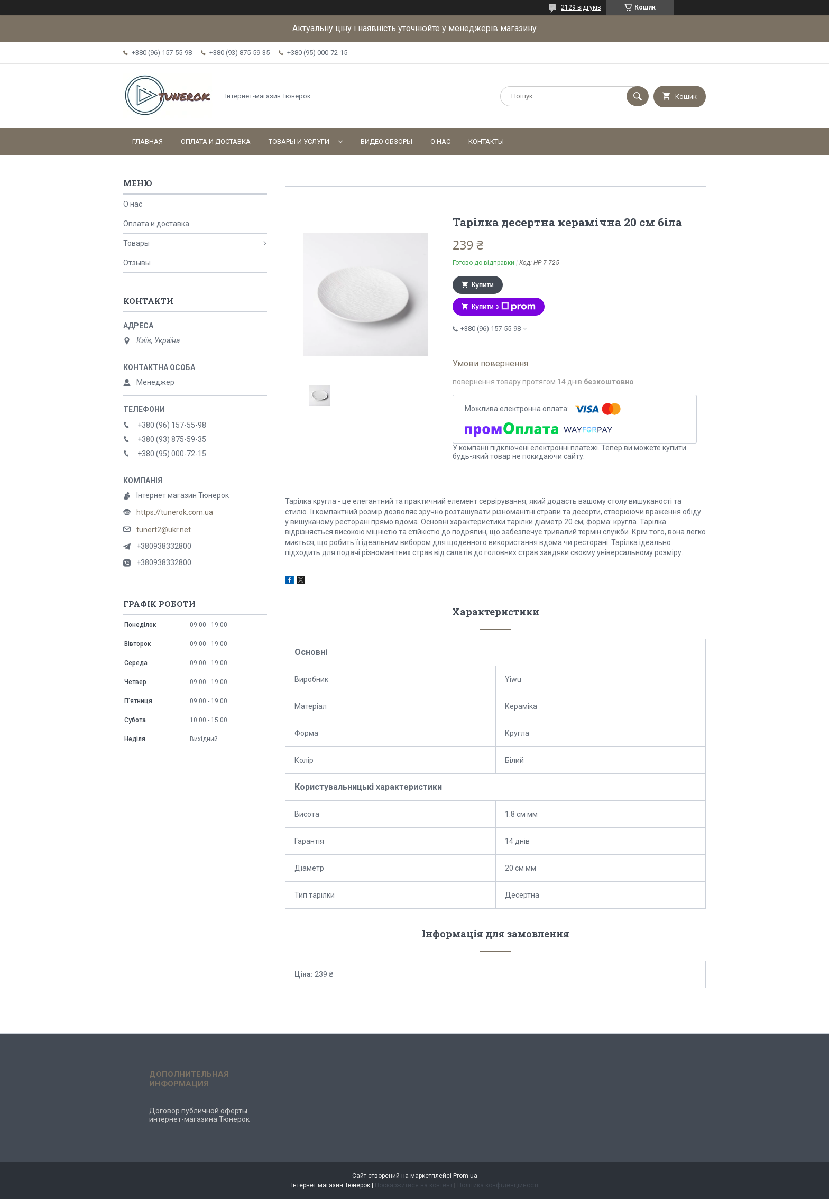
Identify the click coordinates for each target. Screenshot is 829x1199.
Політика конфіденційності (497, 1185)
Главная (147, 141)
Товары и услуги (299, 141)
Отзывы (137, 263)
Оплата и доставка (216, 141)
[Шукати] (638, 96)
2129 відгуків (581, 7)
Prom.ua (465, 1175)
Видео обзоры (386, 141)
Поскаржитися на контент (414, 1185)
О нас (440, 141)
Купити (483, 285)
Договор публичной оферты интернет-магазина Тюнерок (199, 1114)
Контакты (486, 141)
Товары (136, 243)
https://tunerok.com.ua (174, 512)
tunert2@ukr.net (163, 529)
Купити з (504, 306)
